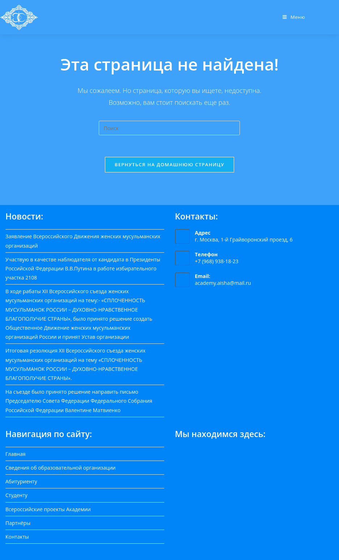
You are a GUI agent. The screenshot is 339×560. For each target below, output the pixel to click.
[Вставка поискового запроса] (169, 128)
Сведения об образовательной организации (60, 467)
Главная (15, 453)
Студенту (16, 495)
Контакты (17, 536)
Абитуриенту (21, 481)
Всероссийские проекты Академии (48, 509)
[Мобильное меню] (294, 17)
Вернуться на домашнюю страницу (169, 164)
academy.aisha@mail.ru (223, 282)
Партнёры (17, 523)
